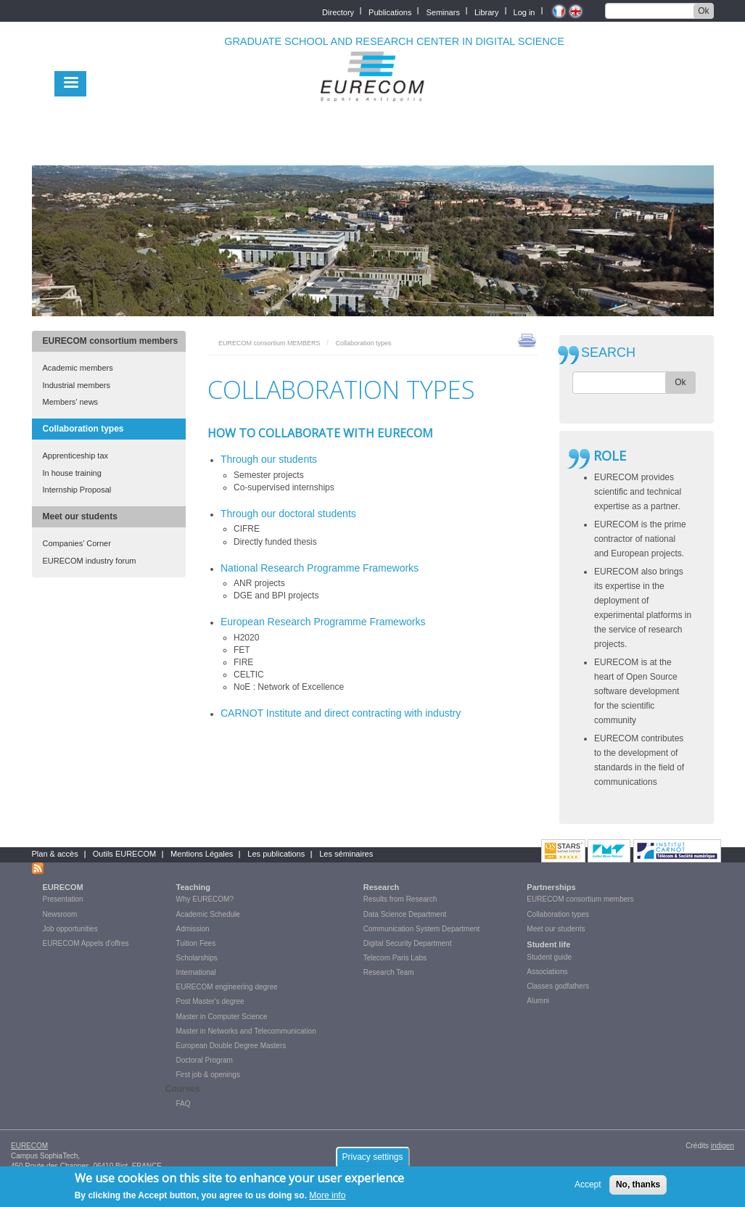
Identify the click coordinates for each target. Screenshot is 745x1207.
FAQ (183, 1104)
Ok (703, 11)
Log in (524, 11)
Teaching (193, 887)
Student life (548, 944)
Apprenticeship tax (76, 455)
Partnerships (551, 887)
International (196, 972)
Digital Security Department (407, 943)
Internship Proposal (77, 489)
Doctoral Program (204, 1060)
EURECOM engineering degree (227, 987)
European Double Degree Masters (231, 1046)
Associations (547, 972)
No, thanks (638, 1188)
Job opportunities (70, 929)
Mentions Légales (201, 853)
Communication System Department (421, 929)
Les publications (276, 853)
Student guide (549, 957)
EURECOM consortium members (110, 341)
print (527, 339)
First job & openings (208, 1075)
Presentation (63, 899)
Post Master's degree (210, 1001)
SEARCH (608, 353)
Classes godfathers (558, 986)
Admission (193, 929)
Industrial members (77, 385)
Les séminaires (346, 853)
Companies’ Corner (77, 543)
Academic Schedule (208, 914)
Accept (588, 1188)
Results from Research (400, 899)
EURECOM (63, 887)
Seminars (442, 11)
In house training (72, 473)
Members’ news (71, 401)
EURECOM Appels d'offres (86, 943)
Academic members (78, 367)
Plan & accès (55, 853)
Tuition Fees (196, 943)
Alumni (538, 1001)
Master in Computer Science (222, 1017)
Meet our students (80, 516)
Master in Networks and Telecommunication (246, 1031)
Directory (338, 11)
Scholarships (197, 958)
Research (381, 887)
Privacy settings (372, 1160)
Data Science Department (405, 914)
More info (327, 1199)
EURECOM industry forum (89, 560)
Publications (390, 11)
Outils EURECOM (124, 853)
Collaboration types (83, 429)
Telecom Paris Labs (395, 958)
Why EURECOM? (205, 899)
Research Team (388, 972)
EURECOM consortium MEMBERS (269, 343)
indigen (722, 1146)
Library (486, 11)
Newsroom (60, 914)
